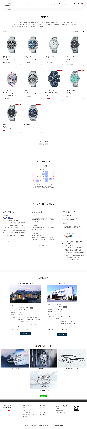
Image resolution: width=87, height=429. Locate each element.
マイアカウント (43, 405)
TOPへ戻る (43, 401)
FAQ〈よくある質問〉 (64, 4)
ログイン (41, 410)
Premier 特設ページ (25, 333)
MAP (32, 307)
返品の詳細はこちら (43, 245)
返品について (25, 407)
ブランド (20, 4)
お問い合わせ (42, 414)
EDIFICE (10, 9)
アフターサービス (38, 4)
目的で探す (28, 4)
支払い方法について (27, 410)
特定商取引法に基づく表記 (28, 414)
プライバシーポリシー (27, 419)
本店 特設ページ (62, 334)
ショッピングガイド (50, 4)
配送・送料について (27, 405)
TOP (4, 9)
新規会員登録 (42, 407)
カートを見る (42, 412)
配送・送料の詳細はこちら (14, 242)
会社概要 (25, 416)
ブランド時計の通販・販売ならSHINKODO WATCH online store (42, 425)
